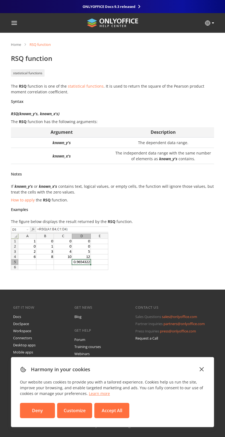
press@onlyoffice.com (178, 331)
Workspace (22, 330)
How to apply (23, 200)
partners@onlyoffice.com (184, 323)
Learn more (99, 393)
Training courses (87, 346)
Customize (75, 411)
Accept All (112, 411)
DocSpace (21, 323)
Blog (77, 316)
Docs (17, 316)
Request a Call (146, 338)
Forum (79, 339)
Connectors (22, 337)
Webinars (82, 353)
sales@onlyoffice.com (179, 316)
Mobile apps (23, 352)
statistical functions (27, 73)
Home (16, 44)
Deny (37, 411)
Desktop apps (24, 345)
